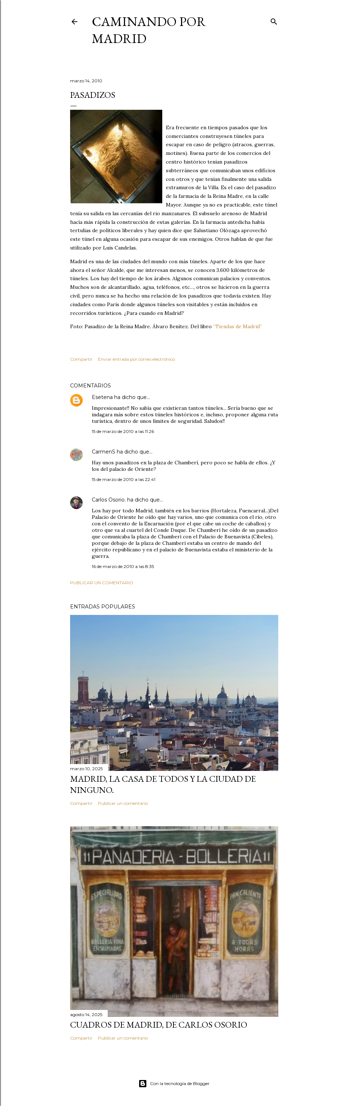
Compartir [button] (81, 359)
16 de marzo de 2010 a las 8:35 (123, 566)
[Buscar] (274, 20)
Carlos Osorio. (109, 499)
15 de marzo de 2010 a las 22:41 (123, 479)
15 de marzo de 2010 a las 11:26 (123, 431)
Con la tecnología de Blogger (174, 1083)
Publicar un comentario (101, 582)
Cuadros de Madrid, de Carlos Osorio (158, 1024)
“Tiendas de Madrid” (237, 326)
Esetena (102, 397)
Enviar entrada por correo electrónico (136, 359)
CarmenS (103, 451)
